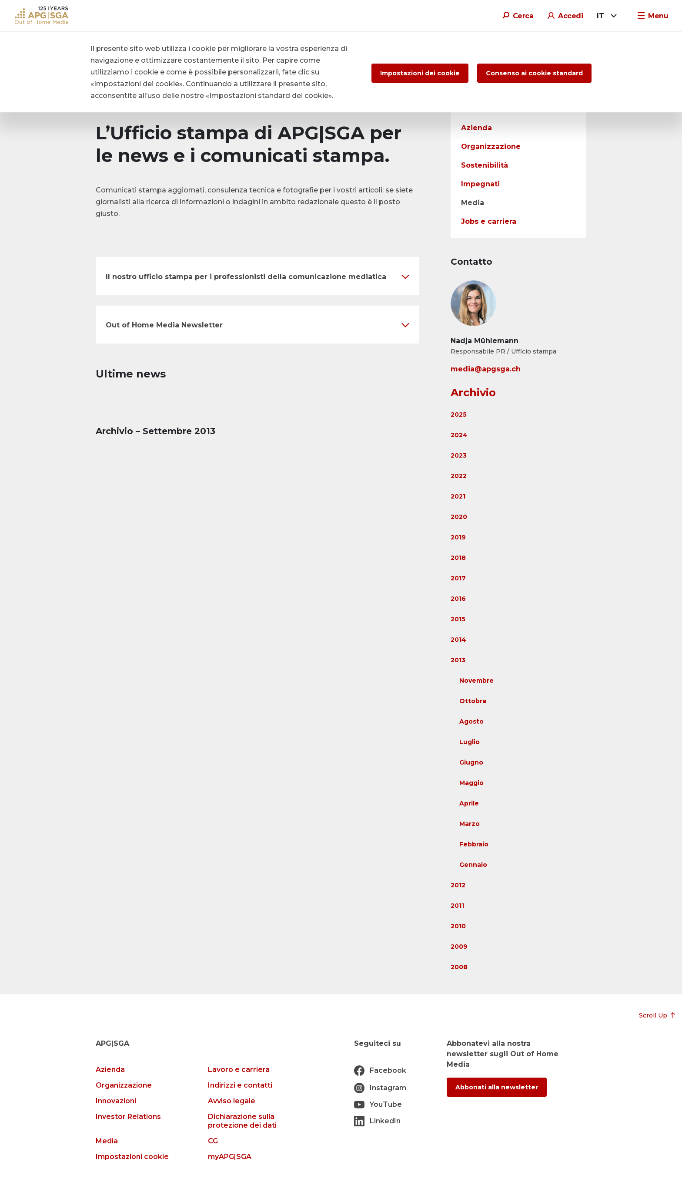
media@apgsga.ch (486, 369)
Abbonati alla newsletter (496, 1087)
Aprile (469, 803)
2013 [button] (458, 660)
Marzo (469, 824)
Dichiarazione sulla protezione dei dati (242, 1120)
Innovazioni (116, 1101)
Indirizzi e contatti (240, 1085)
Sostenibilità (484, 165)
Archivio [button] (473, 392)
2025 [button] (459, 414)
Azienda (476, 128)
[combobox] (605, 16)
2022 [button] (459, 476)
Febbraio (473, 844)
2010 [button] (458, 926)
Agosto (471, 721)
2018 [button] (458, 558)
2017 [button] (458, 578)
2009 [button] (459, 946)
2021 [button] (458, 496)
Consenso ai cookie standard (534, 73)
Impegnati (480, 184)
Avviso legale (231, 1101)
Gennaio (473, 865)
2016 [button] (458, 599)
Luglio (469, 742)
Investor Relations (128, 1116)
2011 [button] (457, 906)
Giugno (471, 762)
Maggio (471, 783)
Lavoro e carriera (239, 1069)
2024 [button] (459, 435)
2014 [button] (458, 640)
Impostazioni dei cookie (420, 73)
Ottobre (473, 701)
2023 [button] (459, 455)
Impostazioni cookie (132, 1156)
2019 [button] (458, 537)
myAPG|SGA (229, 1156)
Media (472, 203)
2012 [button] (458, 885)
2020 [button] (459, 517)
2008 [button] (459, 967)
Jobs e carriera (488, 221)
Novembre (476, 680)
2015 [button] (458, 619)
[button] (257, 276)
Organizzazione (491, 146)
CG (213, 1141)
